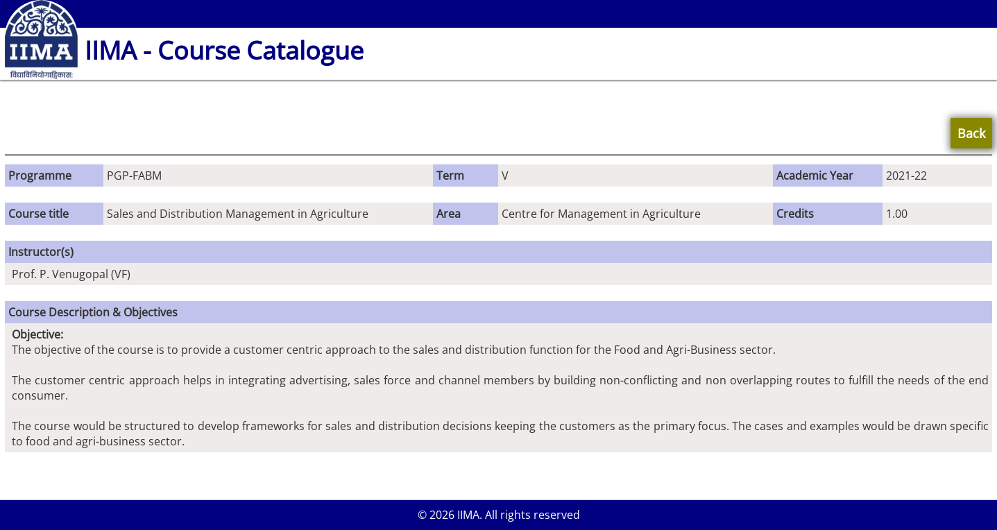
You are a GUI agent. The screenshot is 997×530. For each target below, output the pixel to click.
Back (971, 133)
